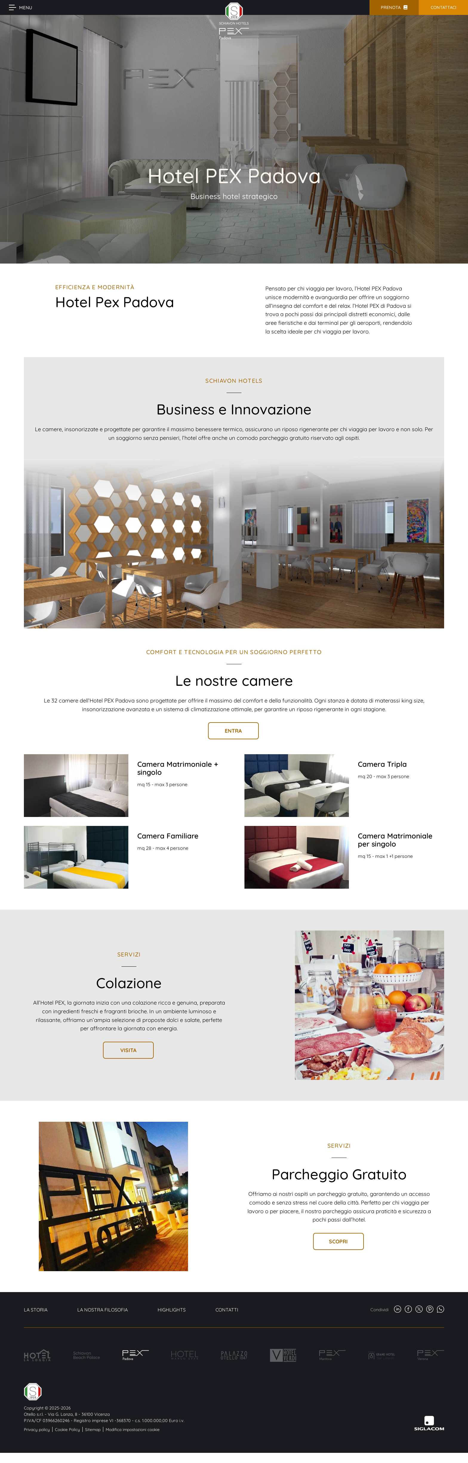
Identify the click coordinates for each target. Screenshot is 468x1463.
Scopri (338, 1241)
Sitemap (93, 1429)
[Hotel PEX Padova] (135, 1355)
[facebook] (408, 1310)
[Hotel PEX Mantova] (332, 1355)
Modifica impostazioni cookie (133, 1429)
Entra (233, 730)
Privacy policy (37, 1429)
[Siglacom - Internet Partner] (429, 1429)
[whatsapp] (440, 1310)
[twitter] (419, 1310)
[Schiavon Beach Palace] (86, 1355)
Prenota (391, 7)
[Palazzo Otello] (234, 1355)
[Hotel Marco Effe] (184, 1355)
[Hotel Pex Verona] (430, 1355)
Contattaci (443, 7)
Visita (128, 1050)
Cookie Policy (67, 1429)
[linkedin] (397, 1310)
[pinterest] (429, 1310)
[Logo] (104, 1392)
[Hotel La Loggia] (37, 1355)
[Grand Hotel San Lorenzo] (381, 1355)
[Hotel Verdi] (283, 1355)
